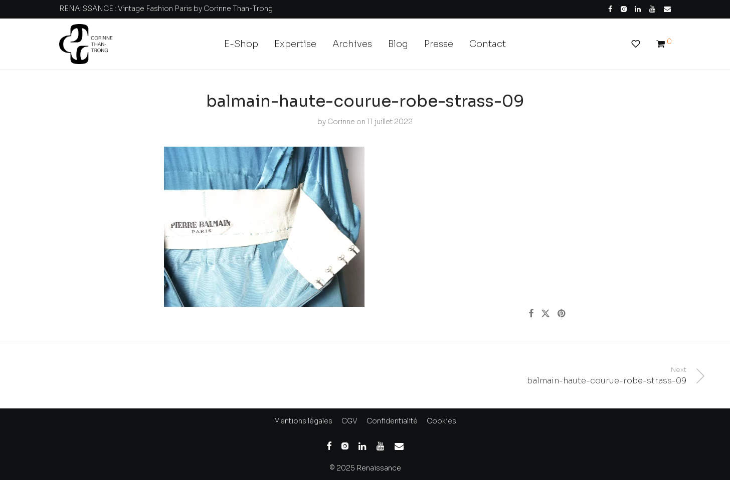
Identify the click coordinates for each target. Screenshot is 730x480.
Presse (438, 44)
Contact (487, 44)
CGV (349, 420)
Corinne (341, 121)
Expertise (295, 44)
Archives (352, 44)
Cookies (441, 420)
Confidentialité (392, 420)
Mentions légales (303, 420)
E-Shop (241, 44)
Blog (398, 44)
